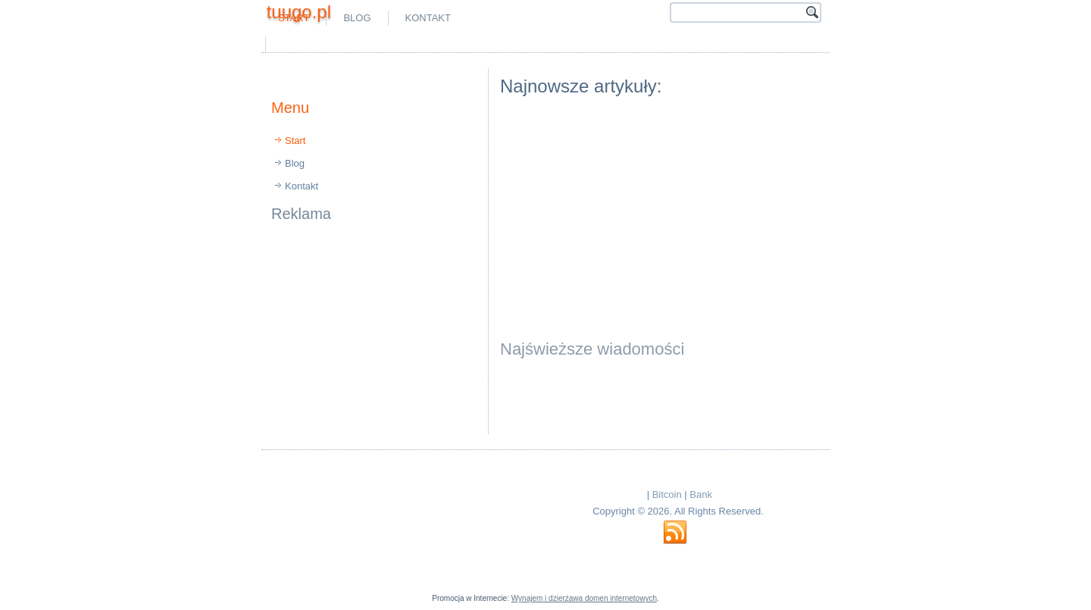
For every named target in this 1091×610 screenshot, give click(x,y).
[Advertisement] (447, 44)
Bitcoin (667, 494)
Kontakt (428, 17)
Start (295, 140)
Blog (356, 17)
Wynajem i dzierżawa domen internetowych (584, 598)
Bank (700, 494)
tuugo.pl (299, 12)
